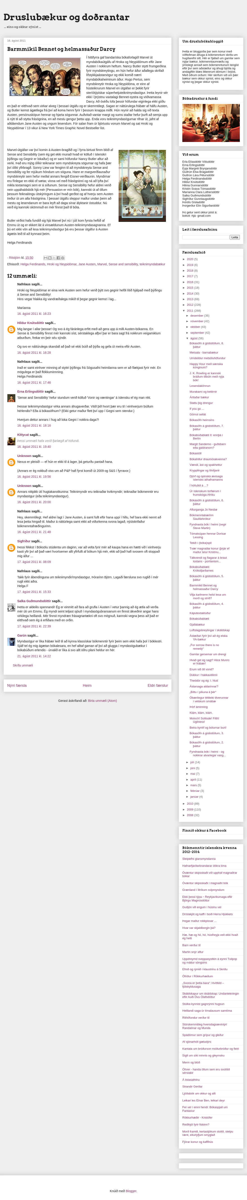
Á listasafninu (191, 1079)
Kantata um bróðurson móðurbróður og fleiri (210, 1048)
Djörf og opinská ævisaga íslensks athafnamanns (206, 478)
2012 (190, 304)
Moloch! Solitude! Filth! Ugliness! (204, 720)
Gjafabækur (197, 624)
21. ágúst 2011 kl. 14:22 (34, 656)
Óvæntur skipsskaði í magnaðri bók (205, 883)
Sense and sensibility (123, 264)
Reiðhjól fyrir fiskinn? (195, 1124)
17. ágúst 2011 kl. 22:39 (34, 626)
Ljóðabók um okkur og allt (199, 1093)
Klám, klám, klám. (201, 712)
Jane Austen (87, 264)
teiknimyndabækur (152, 264)
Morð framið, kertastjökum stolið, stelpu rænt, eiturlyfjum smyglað (207, 1133)
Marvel (102, 264)
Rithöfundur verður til (196, 1017)
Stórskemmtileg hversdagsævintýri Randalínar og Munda (204, 1026)
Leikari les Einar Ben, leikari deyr (203, 1100)
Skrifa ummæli (23, 665)
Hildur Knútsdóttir (30, 323)
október (195, 327)
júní (193, 768)
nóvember (197, 321)
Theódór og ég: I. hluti (204, 680)
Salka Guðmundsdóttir (34, 601)
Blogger (131, 1191)
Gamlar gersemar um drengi (208, 654)
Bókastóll (195, 453)
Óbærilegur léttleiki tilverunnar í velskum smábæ (209, 699)
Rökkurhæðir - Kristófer (197, 1117)
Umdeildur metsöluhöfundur (207, 358)
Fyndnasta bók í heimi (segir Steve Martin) (208, 526)
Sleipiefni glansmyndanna (199, 858)
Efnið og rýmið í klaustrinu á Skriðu (204, 969)
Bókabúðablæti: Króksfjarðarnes (201, 568)
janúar (194, 796)
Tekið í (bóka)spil (201, 543)
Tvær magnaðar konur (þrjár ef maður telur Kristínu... (209, 550)
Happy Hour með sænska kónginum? (206, 365)
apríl (193, 779)
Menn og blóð (191, 1062)
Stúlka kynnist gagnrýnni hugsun (203, 1004)
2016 (190, 282)
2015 (190, 287)
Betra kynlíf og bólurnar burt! (208, 727)
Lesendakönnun (200, 385)
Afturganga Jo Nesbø (203, 509)
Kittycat (23, 435)
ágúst (194, 338)
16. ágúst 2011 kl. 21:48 (34, 532)
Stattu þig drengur (201, 403)
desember (197, 315)
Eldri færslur (158, 685)
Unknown (24, 456)
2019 (190, 265)
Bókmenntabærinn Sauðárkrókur (201, 516)
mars (194, 785)
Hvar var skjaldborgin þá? (198, 928)
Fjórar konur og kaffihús (197, 1142)
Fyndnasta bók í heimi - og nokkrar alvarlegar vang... (208, 753)
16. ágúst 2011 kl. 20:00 (34, 502)
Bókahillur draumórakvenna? (208, 459)
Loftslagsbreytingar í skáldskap (209, 630)
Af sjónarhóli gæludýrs (196, 1041)
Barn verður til (191, 945)
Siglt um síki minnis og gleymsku (203, 1055)
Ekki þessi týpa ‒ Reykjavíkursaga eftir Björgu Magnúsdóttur (207, 898)
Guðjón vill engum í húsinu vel (201, 907)
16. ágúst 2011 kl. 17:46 (34, 382)
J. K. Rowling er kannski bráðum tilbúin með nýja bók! (207, 376)
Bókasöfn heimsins (202, 420)
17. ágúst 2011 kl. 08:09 (34, 562)
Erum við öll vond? (202, 669)
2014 (190, 293)
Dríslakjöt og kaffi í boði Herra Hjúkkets (207, 914)
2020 (190, 259)
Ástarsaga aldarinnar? (204, 686)
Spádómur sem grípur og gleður (203, 1035)
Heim (87, 685)
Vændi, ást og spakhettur (206, 464)
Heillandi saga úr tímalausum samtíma (207, 1010)
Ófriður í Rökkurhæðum (197, 976)
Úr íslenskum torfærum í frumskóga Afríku (205, 492)
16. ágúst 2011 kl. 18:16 (34, 425)
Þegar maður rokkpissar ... (199, 921)
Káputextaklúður (200, 613)
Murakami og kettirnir (203, 391)
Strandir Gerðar (192, 1086)
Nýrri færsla (17, 685)
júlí (192, 762)
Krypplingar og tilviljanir (205, 470)
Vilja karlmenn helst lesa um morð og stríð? (208, 596)
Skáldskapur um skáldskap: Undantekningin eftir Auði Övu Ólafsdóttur (210, 995)
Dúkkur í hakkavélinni (203, 675)
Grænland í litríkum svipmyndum (203, 890)
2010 (190, 803)
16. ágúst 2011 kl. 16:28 (34, 352)
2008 (190, 815)
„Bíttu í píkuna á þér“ (203, 692)
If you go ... (197, 408)
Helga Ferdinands (32, 264)
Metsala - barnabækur (204, 352)
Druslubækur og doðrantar (67, 17)
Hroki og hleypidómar (62, 264)
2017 (190, 276)
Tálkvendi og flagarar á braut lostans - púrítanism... (208, 559)
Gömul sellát (198, 414)
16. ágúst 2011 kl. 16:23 (34, 313)
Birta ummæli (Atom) (102, 700)
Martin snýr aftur (192, 952)
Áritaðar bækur (199, 397)
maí (193, 773)
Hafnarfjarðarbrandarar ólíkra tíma (204, 865)
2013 (190, 299)
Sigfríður (23, 541)
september (197, 332)
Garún (21, 635)
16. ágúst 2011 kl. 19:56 (34, 476)
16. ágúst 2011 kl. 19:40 (34, 446)
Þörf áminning (198, 707)
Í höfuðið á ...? (199, 485)
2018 (190, 270)
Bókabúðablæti (199, 618)
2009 (190, 809)
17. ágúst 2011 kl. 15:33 (34, 592)
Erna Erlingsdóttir (30, 391)
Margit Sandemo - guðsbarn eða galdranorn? (208, 445)
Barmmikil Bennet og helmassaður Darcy (204, 587)
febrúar (195, 790)
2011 (190, 310)
